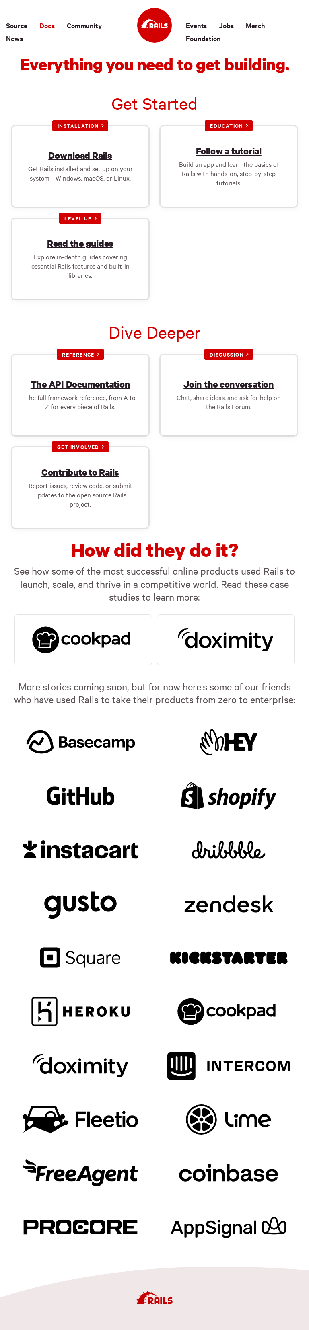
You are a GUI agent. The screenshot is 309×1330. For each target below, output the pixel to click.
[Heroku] (80, 1010)
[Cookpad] (228, 1010)
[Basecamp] (80, 740)
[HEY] (228, 740)
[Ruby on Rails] (154, 25)
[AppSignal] (228, 1226)
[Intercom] (228, 1064)
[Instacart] (80, 848)
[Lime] (228, 1118)
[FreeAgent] (80, 1172)
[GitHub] (80, 794)
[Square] (80, 956)
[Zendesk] (228, 902)
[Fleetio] (80, 1118)
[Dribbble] (228, 848)
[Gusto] (80, 902)
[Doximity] (80, 1064)
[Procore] (80, 1226)
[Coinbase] (228, 1172)
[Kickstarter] (228, 956)
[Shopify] (228, 794)
